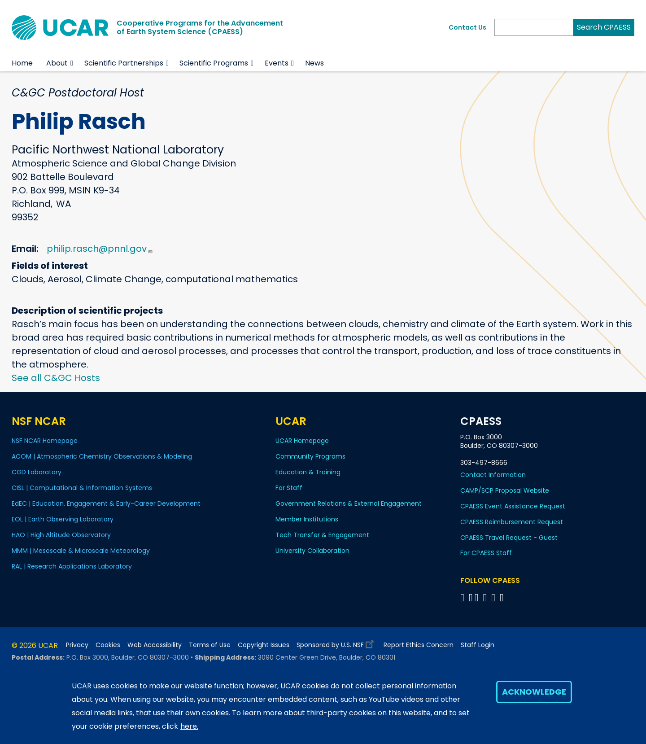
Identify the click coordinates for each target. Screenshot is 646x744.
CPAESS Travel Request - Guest (509, 537)
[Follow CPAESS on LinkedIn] (486, 597)
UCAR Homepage (302, 440)
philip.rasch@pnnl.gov (100, 248)
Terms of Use (210, 645)
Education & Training (307, 472)
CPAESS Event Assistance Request (512, 506)
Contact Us (467, 27)
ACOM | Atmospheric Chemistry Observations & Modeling (102, 456)
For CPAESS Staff (486, 552)
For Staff (288, 487)
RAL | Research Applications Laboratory (72, 566)
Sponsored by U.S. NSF (336, 642)
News (314, 63)
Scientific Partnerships (123, 63)
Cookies (108, 645)
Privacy (77, 645)
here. (189, 726)
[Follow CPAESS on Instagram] (494, 597)
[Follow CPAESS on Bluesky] (471, 597)
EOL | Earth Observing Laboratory (62, 519)
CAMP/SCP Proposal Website (504, 490)
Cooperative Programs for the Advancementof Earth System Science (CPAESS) (200, 27)
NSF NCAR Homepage (45, 440)
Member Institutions (306, 519)
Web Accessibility (154, 645)
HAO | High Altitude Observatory (61, 534)
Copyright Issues (263, 645)
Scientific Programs (213, 63)
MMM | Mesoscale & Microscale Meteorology (81, 550)
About (57, 63)
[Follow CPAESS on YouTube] (503, 597)
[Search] (533, 27)
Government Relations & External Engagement (348, 503)
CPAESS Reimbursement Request (511, 521)
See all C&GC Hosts (56, 378)
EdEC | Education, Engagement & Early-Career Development (106, 503)
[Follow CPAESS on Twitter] (478, 597)
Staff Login (477, 645)
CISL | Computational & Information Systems (82, 487)
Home (22, 63)
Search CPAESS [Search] (604, 27)
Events (276, 63)
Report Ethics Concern (419, 645)
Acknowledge (534, 691)
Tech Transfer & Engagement (322, 534)
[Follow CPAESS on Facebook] (463, 597)
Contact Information (493, 474)
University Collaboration (312, 550)
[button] (72, 63)
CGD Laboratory (36, 472)
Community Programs (310, 456)
